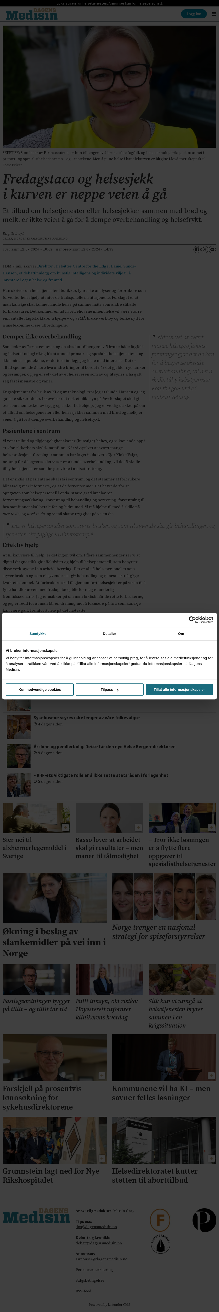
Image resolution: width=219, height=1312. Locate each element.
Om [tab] (181, 634)
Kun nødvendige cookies (40, 689)
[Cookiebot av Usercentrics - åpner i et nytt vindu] (192, 619)
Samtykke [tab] (38, 634)
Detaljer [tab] (109, 634)
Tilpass (110, 689)
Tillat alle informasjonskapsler (179, 689)
